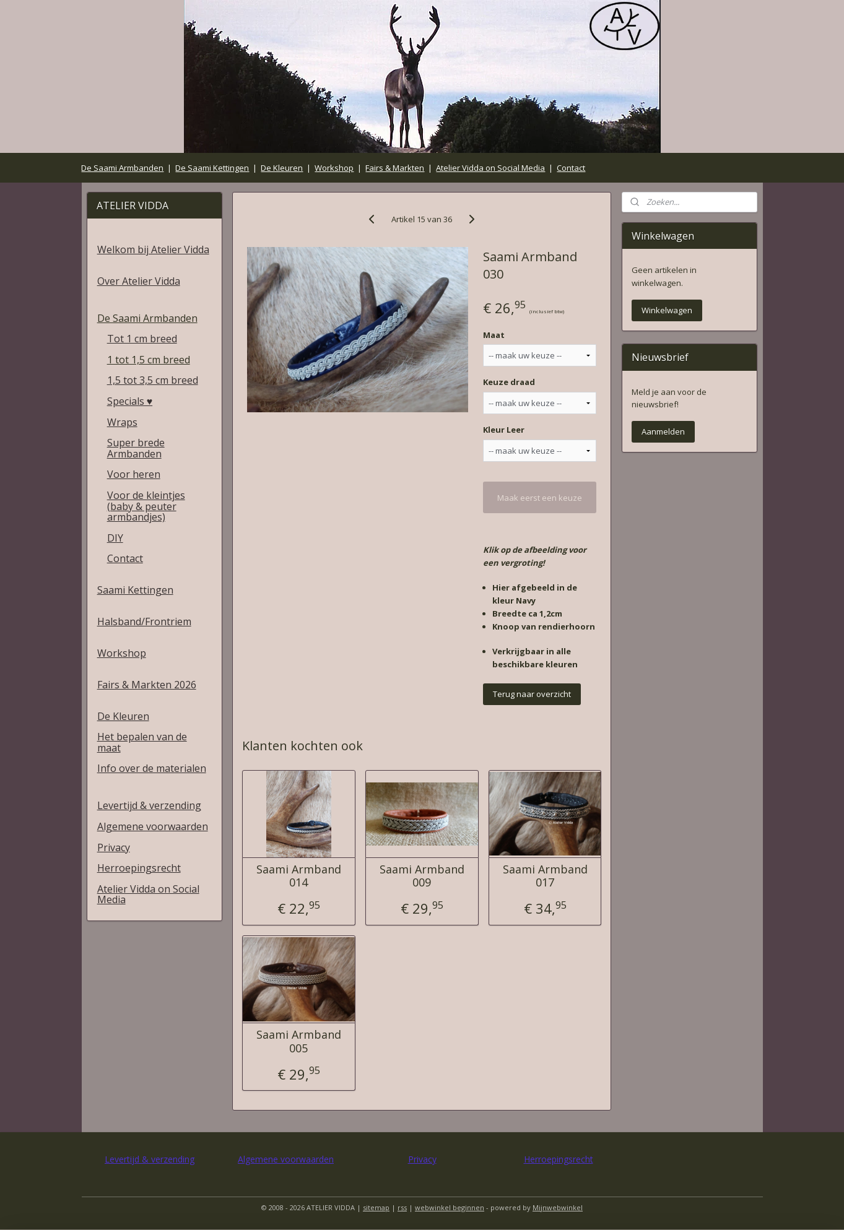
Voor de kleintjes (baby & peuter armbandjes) (146, 506)
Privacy (113, 847)
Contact (571, 167)
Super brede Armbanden (136, 448)
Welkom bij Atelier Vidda (153, 249)
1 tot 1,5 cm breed (148, 359)
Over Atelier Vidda (138, 281)
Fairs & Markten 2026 (146, 684)
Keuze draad (510, 382)
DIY (115, 538)
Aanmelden (663, 431)
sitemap (376, 1207)
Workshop (334, 167)
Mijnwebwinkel (558, 1207)
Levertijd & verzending (149, 805)
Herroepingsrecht (139, 868)
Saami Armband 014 (298, 876)
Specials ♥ (130, 401)
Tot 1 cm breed (142, 338)
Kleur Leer (504, 429)
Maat (494, 334)
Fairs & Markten (394, 167)
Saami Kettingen (135, 590)
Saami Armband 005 (298, 1041)
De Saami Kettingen (212, 167)
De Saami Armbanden (122, 167)
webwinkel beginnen (449, 1207)
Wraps (122, 422)
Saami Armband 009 (422, 876)
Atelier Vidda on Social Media (490, 167)
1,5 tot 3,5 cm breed (152, 380)
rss (402, 1207)
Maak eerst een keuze (540, 497)
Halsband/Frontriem (144, 621)
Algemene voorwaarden (152, 826)
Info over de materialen (151, 768)
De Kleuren (282, 167)
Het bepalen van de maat (142, 742)
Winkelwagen (667, 310)
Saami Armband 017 (545, 876)
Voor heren (133, 474)
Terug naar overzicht (533, 693)
